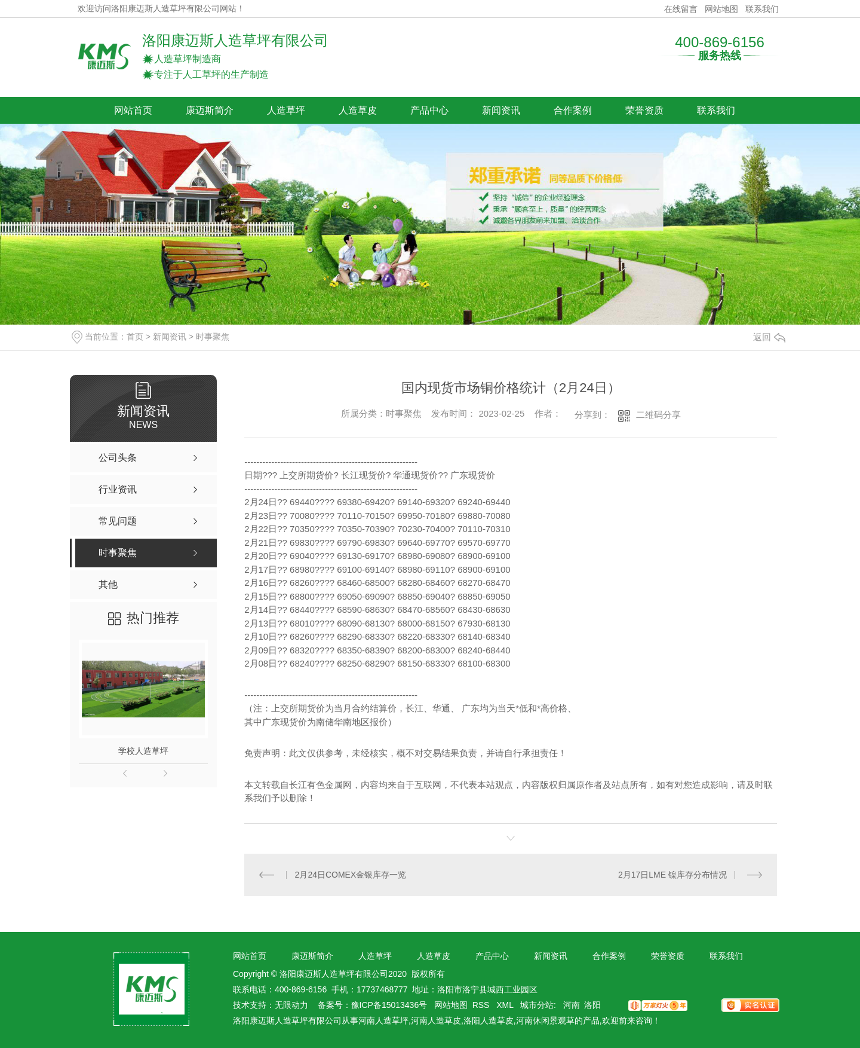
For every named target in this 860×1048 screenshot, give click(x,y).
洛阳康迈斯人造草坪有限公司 (235, 40)
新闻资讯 (501, 110)
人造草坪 (286, 110)
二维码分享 (658, 415)
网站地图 (721, 9)
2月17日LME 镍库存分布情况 (672, 874)
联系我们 (762, 9)
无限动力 (291, 1005)
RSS (482, 1005)
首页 (135, 336)
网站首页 (133, 110)
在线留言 (681, 9)
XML (505, 1005)
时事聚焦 (212, 336)
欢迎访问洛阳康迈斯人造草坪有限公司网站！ (161, 8)
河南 (571, 1005)
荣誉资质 (644, 110)
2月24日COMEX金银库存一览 (351, 874)
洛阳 (592, 1005)
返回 (769, 337)
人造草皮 (358, 110)
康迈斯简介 (210, 110)
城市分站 (537, 1005)
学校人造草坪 (143, 751)
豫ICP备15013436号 (389, 1005)
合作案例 (573, 110)
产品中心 (429, 110)
